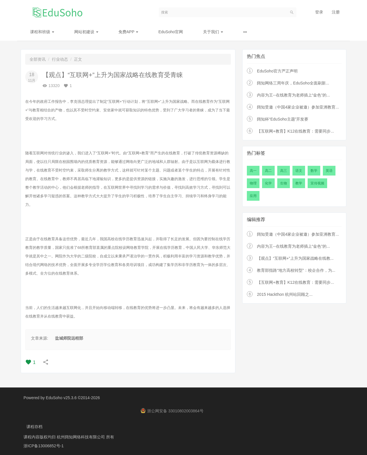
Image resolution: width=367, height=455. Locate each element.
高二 (268, 171)
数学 (314, 171)
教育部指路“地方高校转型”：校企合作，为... (296, 270)
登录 (319, 12)
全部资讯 (38, 59)
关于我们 (213, 31)
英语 (329, 171)
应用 (253, 196)
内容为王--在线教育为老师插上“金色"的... (293, 95)
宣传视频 (317, 183)
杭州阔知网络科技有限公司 (81, 436)
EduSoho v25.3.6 (61, 397)
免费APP (128, 31)
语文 (298, 171)
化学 (268, 183)
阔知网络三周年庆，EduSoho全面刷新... (293, 83)
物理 (253, 183)
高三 (283, 171)
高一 (253, 171)
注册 (336, 12)
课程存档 (34, 426)
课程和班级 (42, 31)
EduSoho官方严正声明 (277, 71)
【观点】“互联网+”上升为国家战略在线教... (295, 258)
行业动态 (60, 59)
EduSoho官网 (170, 31)
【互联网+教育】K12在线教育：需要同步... (295, 131)
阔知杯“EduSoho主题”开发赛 (282, 119)
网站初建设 (86, 31)
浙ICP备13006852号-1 (44, 445)
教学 (298, 183)
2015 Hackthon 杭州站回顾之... (285, 294)
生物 (283, 183)
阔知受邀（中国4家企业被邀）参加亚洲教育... (298, 107)
